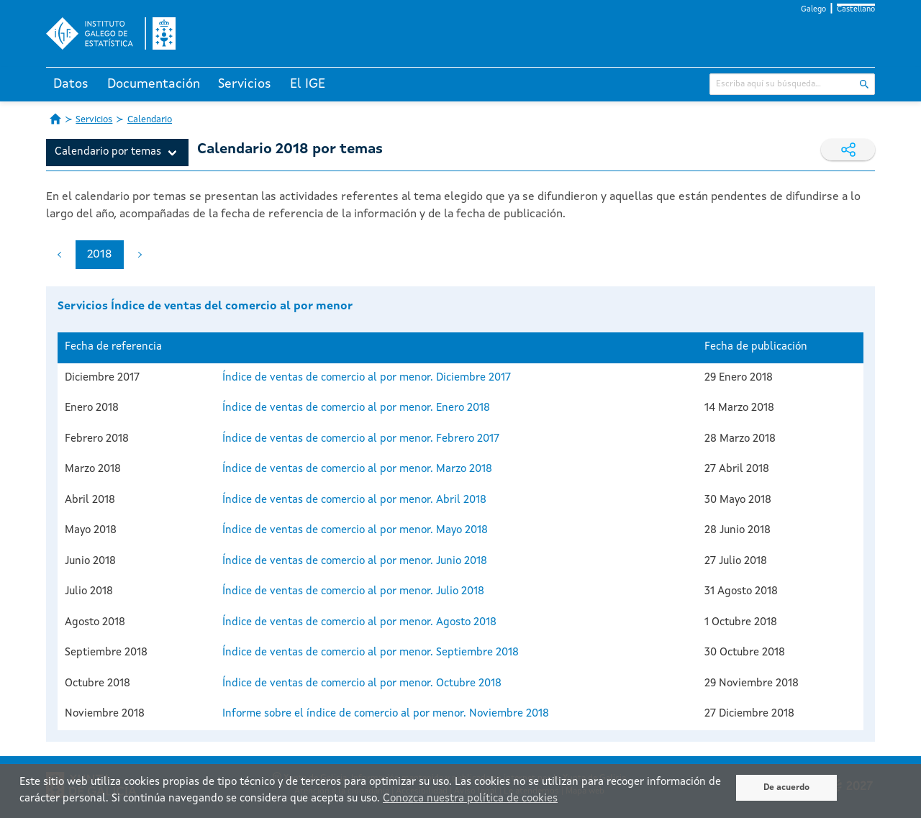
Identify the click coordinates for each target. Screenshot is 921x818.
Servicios (244, 84)
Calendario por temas (108, 152)
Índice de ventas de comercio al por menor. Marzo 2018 (357, 469)
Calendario (149, 119)
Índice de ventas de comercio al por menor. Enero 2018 (356, 408)
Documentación (153, 84)
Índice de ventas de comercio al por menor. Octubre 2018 (362, 683)
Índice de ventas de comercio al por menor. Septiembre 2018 (370, 652)
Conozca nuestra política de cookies (470, 799)
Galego (813, 10)
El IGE (307, 84)
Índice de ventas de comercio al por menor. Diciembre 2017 (366, 378)
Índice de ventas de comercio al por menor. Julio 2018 (353, 591)
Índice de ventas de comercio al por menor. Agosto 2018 (359, 622)
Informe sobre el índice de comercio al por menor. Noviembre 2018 (385, 714)
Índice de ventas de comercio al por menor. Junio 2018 (354, 561)
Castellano (856, 10)
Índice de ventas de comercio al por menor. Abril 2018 (354, 500)
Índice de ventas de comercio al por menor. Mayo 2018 (355, 530)
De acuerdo (786, 787)
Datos (71, 84)
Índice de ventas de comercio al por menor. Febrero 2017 (360, 439)
